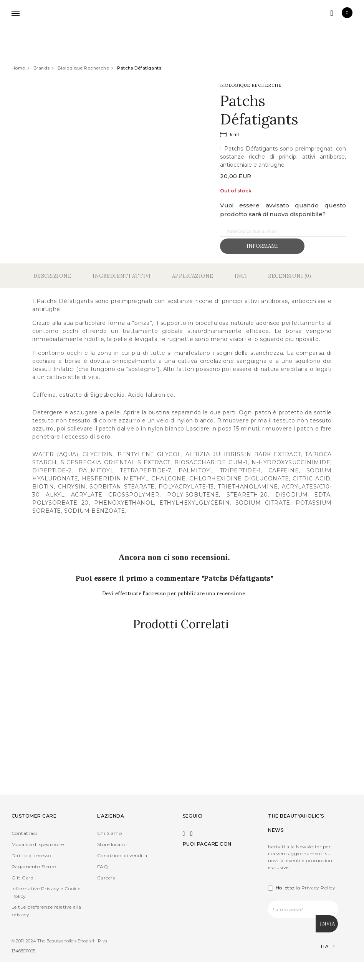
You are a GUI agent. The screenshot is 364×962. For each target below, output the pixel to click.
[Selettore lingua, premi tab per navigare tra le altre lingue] (321, 946)
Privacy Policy (318, 888)
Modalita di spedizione (38, 845)
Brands (41, 68)
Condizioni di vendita (122, 856)
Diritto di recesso (31, 856)
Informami (262, 246)
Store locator (112, 845)
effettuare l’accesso (141, 593)
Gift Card (22, 878)
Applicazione (192, 276)
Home (18, 68)
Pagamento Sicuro (34, 867)
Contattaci (24, 833)
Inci (241, 276)
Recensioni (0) (289, 276)
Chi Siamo (109, 833)
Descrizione (52, 276)
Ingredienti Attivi (122, 276)
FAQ (102, 867)
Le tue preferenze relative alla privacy (46, 911)
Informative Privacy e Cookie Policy (46, 892)
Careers (106, 878)
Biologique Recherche (83, 68)
